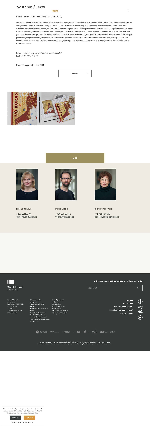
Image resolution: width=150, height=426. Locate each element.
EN (131, 11)
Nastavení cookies (126, 388)
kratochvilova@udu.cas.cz (41, 394)
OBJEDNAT (75, 148)
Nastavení (15, 418)
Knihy (48, 16)
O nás (33, 11)
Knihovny (100, 11)
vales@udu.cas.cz (62, 387)
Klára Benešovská (103, 283)
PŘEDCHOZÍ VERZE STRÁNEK (123, 382)
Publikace (55, 11)
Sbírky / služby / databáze (86, 11)
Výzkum (46, 11)
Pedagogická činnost (68, 11)
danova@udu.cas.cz (26, 291)
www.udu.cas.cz (12, 387)
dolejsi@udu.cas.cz (62, 385)
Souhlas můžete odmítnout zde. (22, 422)
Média (107, 11)
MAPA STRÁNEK (128, 378)
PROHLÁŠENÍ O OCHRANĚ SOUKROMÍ (121, 385)
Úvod (33, 16)
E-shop (115, 11)
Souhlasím (29, 418)
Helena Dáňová (24, 283)
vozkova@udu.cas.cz (40, 392)
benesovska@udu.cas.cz (107, 291)
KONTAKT (129, 375)
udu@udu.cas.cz (17, 385)
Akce (39, 11)
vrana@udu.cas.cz (64, 291)
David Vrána (61, 283)
